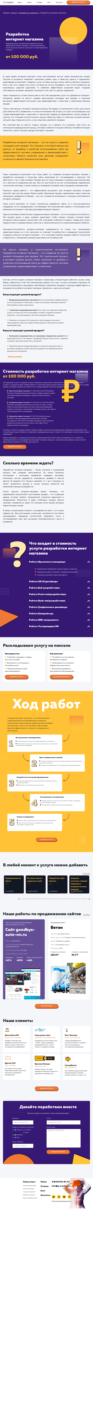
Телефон (28, 1130)
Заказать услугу (78, 2)
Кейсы (20, 2)
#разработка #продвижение (45, 1037)
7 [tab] (33, 900)
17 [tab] (52, 900)
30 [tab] (76, 900)
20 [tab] (57, 900)
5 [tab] (29, 900)
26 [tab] (68, 900)
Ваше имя (15, 1118)
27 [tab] (70, 900)
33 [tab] (82, 900)
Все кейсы (86, 914)
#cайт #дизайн (10, 1065)
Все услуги (86, 873)
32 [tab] (80, 900)
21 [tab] (59, 900)
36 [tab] (87, 900)
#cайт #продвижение (73, 1037)
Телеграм (18, 1130)
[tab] (59, 562)
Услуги (29, 2)
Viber (17, 1137)
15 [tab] (48, 900)
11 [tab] (40, 900)
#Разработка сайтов (17, 924)
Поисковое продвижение (29, 1185)
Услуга (48, 1118)
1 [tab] (22, 900)
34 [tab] (83, 900)
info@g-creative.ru (61, 1186)
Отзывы (39, 2)
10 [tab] (38, 900)
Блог (49, 2)
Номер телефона (17, 1141)
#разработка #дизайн (13, 1037)
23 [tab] (63, 900)
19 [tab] (55, 900)
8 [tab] (35, 900)
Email (26, 1132)
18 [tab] (53, 900)
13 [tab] (44, 900)
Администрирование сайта (30, 1198)
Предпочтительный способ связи (23, 1127)
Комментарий (50, 1127)
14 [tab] (46, 900)
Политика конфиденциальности (61, 1201)
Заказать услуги (14, 446)
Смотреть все (46, 1006)
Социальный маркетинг (29, 1191)
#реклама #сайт (70, 1068)
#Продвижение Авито (58, 922)
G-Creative (8, 2)
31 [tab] (78, 900)
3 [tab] (25, 900)
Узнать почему (15, 356)
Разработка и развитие (29, 1195)
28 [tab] (72, 900)
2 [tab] (24, 900)
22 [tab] (61, 900)
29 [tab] (74, 900)
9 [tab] (37, 900)
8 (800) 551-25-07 (61, 1182)
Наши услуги (29, 1182)
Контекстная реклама (28, 1188)
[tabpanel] (14, 884)
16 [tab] (50, 900)
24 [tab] (65, 900)
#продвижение (40, 1066)
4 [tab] (27, 900)
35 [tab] (85, 900)
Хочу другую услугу (61, 676)
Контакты (59, 2)
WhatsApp (18, 1135)
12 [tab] (42, 900)
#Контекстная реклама (13, 922)
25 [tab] (67, 900)
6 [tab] (31, 900)
